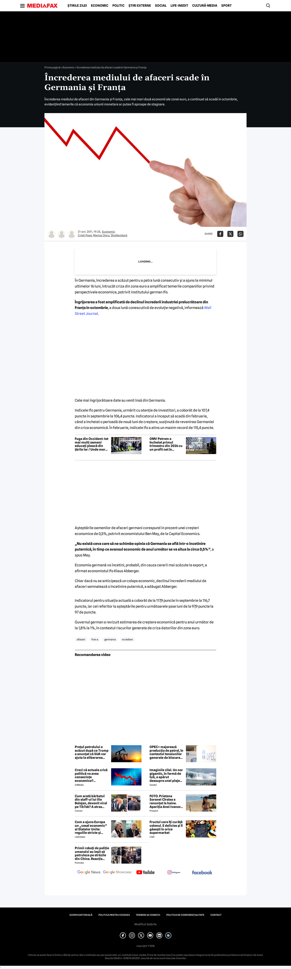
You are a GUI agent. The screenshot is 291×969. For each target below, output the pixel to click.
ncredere (127, 639)
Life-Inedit (179, 5)
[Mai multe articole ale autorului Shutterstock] (72, 234)
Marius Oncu (101, 235)
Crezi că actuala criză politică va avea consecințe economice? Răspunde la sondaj (91, 775)
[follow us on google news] (89, 872)
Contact (215, 915)
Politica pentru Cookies (114, 915)
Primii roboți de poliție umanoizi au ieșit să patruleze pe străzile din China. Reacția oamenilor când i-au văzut (92, 853)
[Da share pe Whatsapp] (240, 234)
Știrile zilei (77, 5)
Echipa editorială (81, 915)
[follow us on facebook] (202, 872)
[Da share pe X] (230, 234)
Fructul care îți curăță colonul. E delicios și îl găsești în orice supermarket (166, 827)
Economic (99, 5)
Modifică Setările (145, 924)
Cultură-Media (204, 5)
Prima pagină (52, 67)
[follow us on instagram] (174, 872)
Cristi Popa (85, 235)
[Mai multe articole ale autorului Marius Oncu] (62, 234)
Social (161, 5)
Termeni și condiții (148, 915)
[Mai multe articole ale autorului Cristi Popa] (51, 234)
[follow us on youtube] (145, 872)
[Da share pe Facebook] (220, 234)
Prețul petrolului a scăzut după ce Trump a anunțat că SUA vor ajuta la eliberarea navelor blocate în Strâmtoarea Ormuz (92, 752)
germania (110, 639)
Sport (226, 5)
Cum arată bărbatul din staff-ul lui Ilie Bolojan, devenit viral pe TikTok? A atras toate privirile (91, 801)
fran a (94, 639)
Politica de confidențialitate (185, 915)
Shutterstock (119, 235)
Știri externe (140, 5)
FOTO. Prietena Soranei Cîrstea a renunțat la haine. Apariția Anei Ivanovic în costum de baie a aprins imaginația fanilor (166, 801)
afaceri (81, 639)
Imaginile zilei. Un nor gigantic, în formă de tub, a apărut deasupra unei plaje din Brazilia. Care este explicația (166, 775)
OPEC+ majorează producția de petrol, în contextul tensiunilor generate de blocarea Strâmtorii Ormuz (166, 752)
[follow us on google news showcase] (117, 872)
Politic (118, 5)
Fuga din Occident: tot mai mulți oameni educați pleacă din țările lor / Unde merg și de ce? (91, 444)
